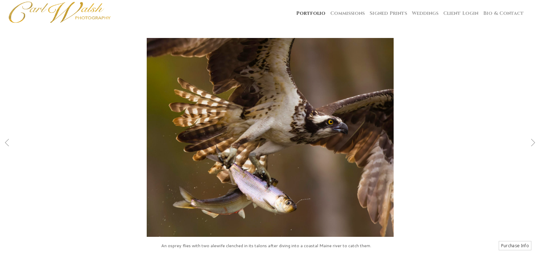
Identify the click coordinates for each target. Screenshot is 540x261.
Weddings (425, 13)
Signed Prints (388, 13)
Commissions (347, 13)
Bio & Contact (503, 13)
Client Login (460, 13)
